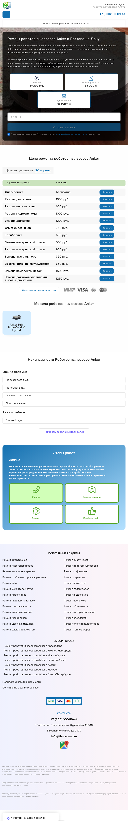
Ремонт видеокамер (75, 588)
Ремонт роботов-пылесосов (80, 565)
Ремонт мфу (9, 579)
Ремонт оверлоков (75, 607)
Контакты (64, 697)
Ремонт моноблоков (14, 607)
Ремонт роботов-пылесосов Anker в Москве (29, 655)
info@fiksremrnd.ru (64, 720)
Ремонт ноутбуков (74, 593)
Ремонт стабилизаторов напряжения (23, 574)
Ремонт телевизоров (76, 583)
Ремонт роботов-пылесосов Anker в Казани (29, 651)
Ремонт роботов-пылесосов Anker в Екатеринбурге (34, 646)
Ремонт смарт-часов (76, 560)
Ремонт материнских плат (79, 602)
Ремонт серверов (74, 574)
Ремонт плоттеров (74, 579)
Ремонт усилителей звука (17, 583)
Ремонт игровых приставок (18, 593)
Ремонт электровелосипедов (81, 611)
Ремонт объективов (75, 597)
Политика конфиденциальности (20, 667)
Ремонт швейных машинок (17, 611)
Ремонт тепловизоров (77, 616)
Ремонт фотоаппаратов (16, 597)
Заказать (105, 192)
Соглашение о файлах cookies (20, 672)
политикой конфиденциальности (72, 134)
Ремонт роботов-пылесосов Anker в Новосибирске (34, 641)
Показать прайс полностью (39, 291)
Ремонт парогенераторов (17, 565)
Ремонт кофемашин (75, 569)
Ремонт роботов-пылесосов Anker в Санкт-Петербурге (36, 660)
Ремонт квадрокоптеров (16, 602)
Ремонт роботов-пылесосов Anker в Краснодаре (32, 632)
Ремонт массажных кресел (17, 569)
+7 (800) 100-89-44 (113, 13)
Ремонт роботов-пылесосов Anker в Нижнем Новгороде (36, 636)
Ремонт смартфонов (14, 560)
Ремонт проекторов (14, 588)
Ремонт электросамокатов (17, 616)
